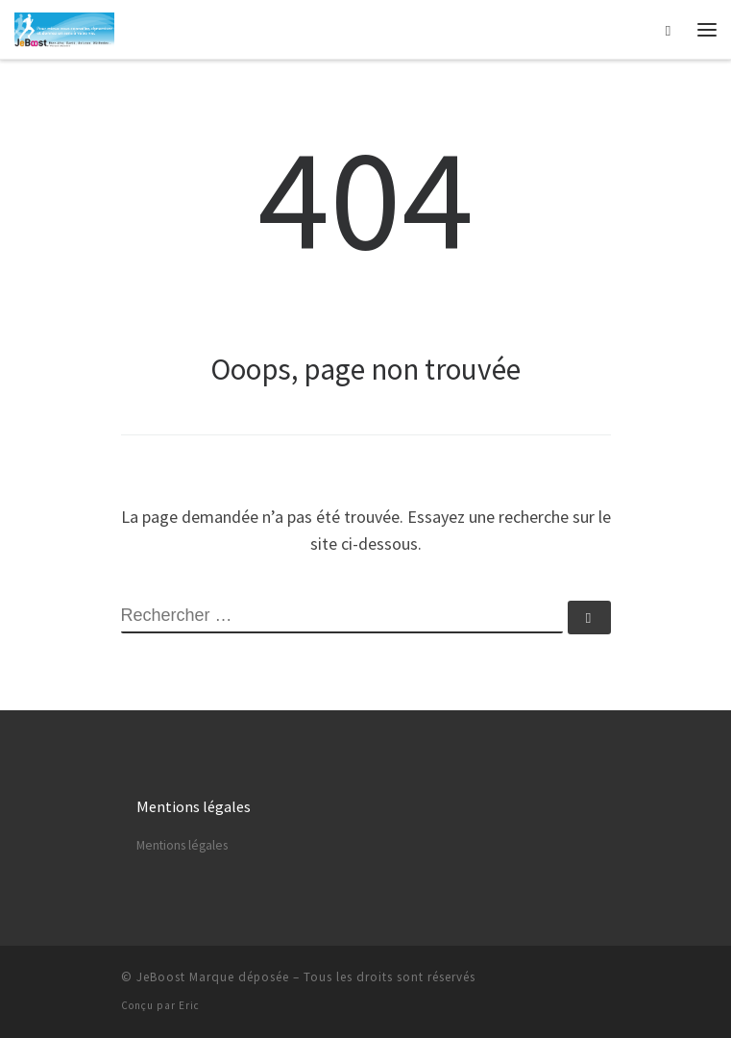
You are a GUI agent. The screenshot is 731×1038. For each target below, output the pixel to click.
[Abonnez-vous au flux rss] (608, 983)
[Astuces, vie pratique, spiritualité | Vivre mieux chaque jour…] (64, 26)
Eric (189, 1005)
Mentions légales (182, 845)
